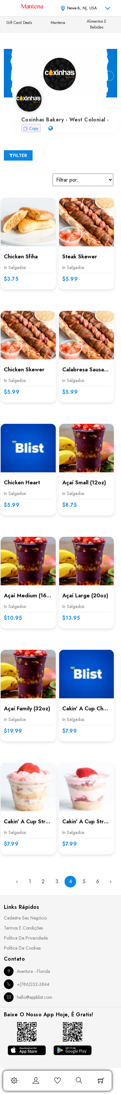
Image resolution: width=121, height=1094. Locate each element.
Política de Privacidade (26, 938)
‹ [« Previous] (17, 881)
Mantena (58, 23)
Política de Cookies (22, 948)
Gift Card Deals (19, 23)
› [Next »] (111, 881)
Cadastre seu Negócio (25, 918)
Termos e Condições (23, 928)
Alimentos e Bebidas (96, 24)
